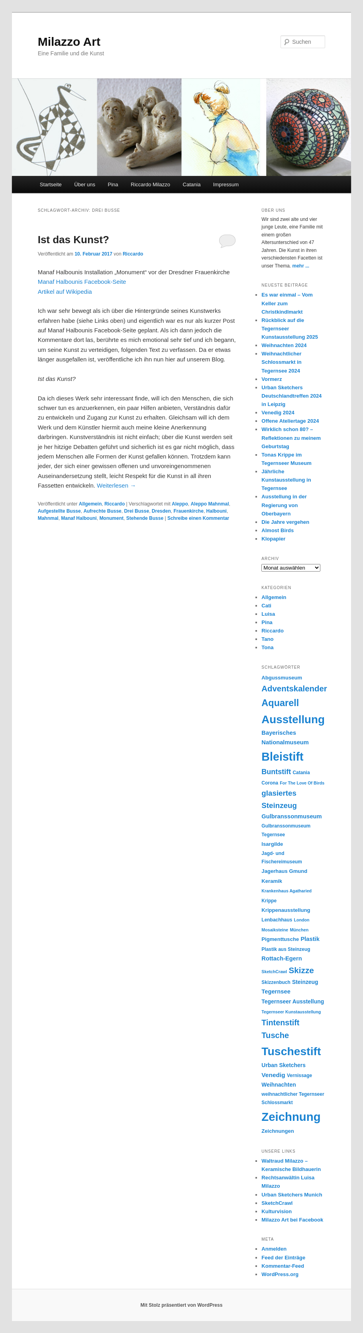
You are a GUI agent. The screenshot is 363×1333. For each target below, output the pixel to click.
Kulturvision (276, 1211)
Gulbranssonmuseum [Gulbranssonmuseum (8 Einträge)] (291, 816)
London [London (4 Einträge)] (302, 919)
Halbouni (216, 511)
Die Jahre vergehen (285, 522)
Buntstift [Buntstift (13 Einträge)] (276, 772)
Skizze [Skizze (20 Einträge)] (301, 970)
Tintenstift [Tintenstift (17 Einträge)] (280, 1022)
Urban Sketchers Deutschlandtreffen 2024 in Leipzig (291, 395)
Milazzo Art (69, 41)
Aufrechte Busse (102, 511)
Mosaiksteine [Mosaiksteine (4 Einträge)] (274, 929)
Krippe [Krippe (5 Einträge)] (269, 901)
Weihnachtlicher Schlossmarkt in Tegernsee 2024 (281, 362)
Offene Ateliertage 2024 (290, 421)
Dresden (161, 511)
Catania (192, 184)
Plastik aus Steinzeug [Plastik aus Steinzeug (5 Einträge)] (285, 949)
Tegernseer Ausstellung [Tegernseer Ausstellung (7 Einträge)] (292, 1001)
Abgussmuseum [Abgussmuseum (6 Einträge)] (281, 678)
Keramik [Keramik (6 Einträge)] (271, 881)
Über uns (84, 184)
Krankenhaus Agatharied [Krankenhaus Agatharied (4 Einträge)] (286, 890)
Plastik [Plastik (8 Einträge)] (309, 939)
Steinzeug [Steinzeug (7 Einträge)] (305, 982)
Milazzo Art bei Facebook (292, 1220)
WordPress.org (279, 1274)
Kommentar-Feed (282, 1266)
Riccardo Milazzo (150, 184)
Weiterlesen (116, 485)
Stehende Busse (144, 518)
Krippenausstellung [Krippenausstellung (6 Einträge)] (285, 910)
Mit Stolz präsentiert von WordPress (182, 1305)
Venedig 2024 (277, 413)
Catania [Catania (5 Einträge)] (301, 772)
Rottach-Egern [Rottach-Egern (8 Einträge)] (281, 958)
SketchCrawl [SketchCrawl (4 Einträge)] (274, 971)
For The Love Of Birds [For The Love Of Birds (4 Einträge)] (302, 783)
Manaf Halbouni (78, 518)
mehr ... (301, 266)
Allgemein (90, 504)
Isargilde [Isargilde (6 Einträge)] (272, 844)
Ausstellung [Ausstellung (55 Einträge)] (293, 719)
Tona (267, 647)
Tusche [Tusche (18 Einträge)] (275, 1035)
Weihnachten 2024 (283, 345)
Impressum (226, 184)
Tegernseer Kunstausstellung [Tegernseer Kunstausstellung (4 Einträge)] (291, 1011)
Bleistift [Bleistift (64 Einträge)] (282, 756)
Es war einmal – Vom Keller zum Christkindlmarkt (286, 303)
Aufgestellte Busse (59, 511)
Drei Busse (136, 511)
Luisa (268, 614)
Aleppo (180, 504)
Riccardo (133, 254)
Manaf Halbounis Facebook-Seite (82, 281)
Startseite (51, 184)
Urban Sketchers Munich (291, 1195)
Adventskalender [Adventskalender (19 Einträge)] (294, 688)
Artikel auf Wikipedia (65, 291)
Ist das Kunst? (73, 240)
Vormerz (271, 379)
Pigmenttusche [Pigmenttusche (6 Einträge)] (280, 939)
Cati (266, 606)
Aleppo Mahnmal (209, 504)
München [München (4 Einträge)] (299, 929)
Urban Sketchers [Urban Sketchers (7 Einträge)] (283, 1065)
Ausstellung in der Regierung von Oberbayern (283, 505)
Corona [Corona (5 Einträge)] (269, 783)
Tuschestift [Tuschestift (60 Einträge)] (291, 1051)
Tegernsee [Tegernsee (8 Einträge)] (275, 991)
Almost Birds (277, 530)
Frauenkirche (189, 511)
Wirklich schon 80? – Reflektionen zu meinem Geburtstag (291, 437)
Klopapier (273, 539)
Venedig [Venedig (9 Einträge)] (273, 1074)
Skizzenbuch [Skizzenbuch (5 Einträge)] (275, 982)
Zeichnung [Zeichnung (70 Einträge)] (290, 1116)
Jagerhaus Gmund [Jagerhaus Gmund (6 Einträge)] (284, 871)
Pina (113, 184)
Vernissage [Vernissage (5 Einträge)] (299, 1075)
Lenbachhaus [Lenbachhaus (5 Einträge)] (276, 920)
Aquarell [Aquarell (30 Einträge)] (280, 703)
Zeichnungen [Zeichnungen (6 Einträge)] (277, 1131)
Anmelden (273, 1249)
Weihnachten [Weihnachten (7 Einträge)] (278, 1084)
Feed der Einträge (283, 1258)
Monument (111, 518)
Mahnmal (48, 518)
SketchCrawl (276, 1203)
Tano (267, 639)
